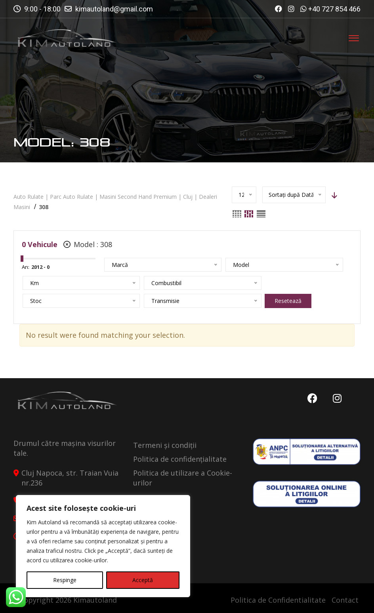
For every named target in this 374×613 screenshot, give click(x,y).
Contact (345, 600)
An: (25, 266)
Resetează (155, 301)
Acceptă (142, 580)
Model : (87, 244)
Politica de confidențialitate (180, 459)
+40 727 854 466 (334, 9)
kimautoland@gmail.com (114, 9)
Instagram (336, 398)
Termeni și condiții (165, 445)
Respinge (64, 580)
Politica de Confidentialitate (278, 600)
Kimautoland (95, 600)
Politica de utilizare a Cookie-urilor (182, 477)
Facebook (311, 398)
